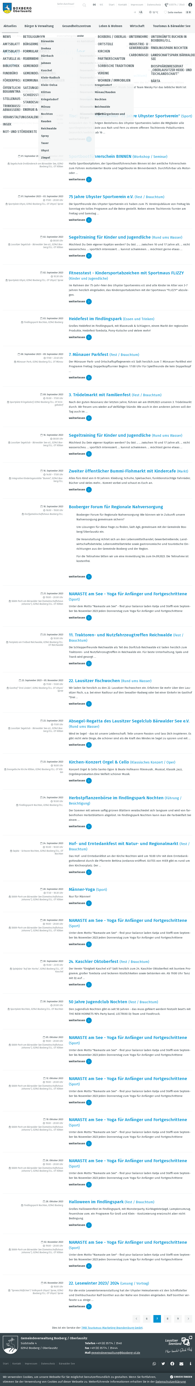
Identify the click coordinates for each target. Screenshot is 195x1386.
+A (140, 12)
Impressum (137, 4)
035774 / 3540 (175, 4)
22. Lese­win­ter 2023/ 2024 (94, 1283)
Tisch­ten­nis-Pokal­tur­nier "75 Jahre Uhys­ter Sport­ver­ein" (124, 115)
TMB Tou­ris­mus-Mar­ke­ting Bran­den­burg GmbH (112, 1327)
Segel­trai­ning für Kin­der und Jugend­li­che (110, 237)
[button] (154, 1364)
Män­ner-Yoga (82, 889)
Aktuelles (10, 26)
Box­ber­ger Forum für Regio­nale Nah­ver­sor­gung (116, 506)
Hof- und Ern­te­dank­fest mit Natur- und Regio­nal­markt (123, 843)
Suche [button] (97, 64)
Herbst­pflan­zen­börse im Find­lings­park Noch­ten (116, 797)
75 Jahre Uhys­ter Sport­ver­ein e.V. (101, 196)
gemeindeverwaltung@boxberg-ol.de (115, 1352)
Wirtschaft (137, 26)
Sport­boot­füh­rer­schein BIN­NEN (100, 156)
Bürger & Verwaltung (39, 26)
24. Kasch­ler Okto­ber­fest (93, 961)
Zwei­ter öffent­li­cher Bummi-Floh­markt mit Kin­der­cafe (122, 471)
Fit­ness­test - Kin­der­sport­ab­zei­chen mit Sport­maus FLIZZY (126, 272)
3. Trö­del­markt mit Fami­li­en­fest (100, 394)
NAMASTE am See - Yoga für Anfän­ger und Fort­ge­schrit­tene (128, 593)
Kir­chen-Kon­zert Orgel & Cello (99, 762)
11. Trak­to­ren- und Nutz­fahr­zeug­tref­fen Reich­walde (120, 634)
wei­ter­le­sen (80, 99)
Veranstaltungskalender (69, 36)
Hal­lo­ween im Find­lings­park (96, 1201)
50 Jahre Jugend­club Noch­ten (98, 1001)
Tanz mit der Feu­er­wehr (92, 75)
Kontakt (122, 4)
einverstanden (180, 1377)
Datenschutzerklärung (170, 1381)
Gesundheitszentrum (76, 26)
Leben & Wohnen (110, 26)
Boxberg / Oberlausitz (28, 36)
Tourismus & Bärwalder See (171, 26)
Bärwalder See (67, 1363)
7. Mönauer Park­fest (88, 354)
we (101, 4)
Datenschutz (154, 4)
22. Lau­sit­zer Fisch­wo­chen (94, 680)
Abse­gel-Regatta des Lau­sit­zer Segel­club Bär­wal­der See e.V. (129, 721)
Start (111, 4)
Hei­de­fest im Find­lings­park (95, 318)
